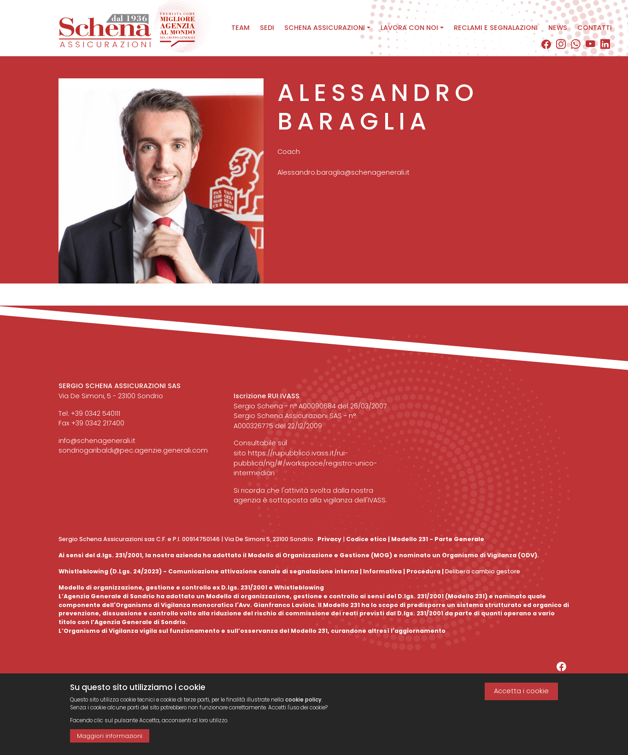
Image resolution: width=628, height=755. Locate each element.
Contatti (594, 27)
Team (240, 27)
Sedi (267, 27)
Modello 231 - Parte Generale (437, 539)
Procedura (423, 571)
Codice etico (366, 539)
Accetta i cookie (521, 694)
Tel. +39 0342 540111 (89, 413)
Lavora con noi (409, 27)
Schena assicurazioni (324, 27)
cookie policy (303, 703)
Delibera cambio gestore (482, 571)
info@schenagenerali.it (97, 440)
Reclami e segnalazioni (496, 27)
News (557, 27)
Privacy (329, 539)
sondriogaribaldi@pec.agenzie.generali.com (133, 450)
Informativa (382, 571)
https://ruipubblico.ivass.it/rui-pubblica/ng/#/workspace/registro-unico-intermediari (305, 463)
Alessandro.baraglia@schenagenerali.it (343, 179)
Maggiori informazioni (109, 739)
